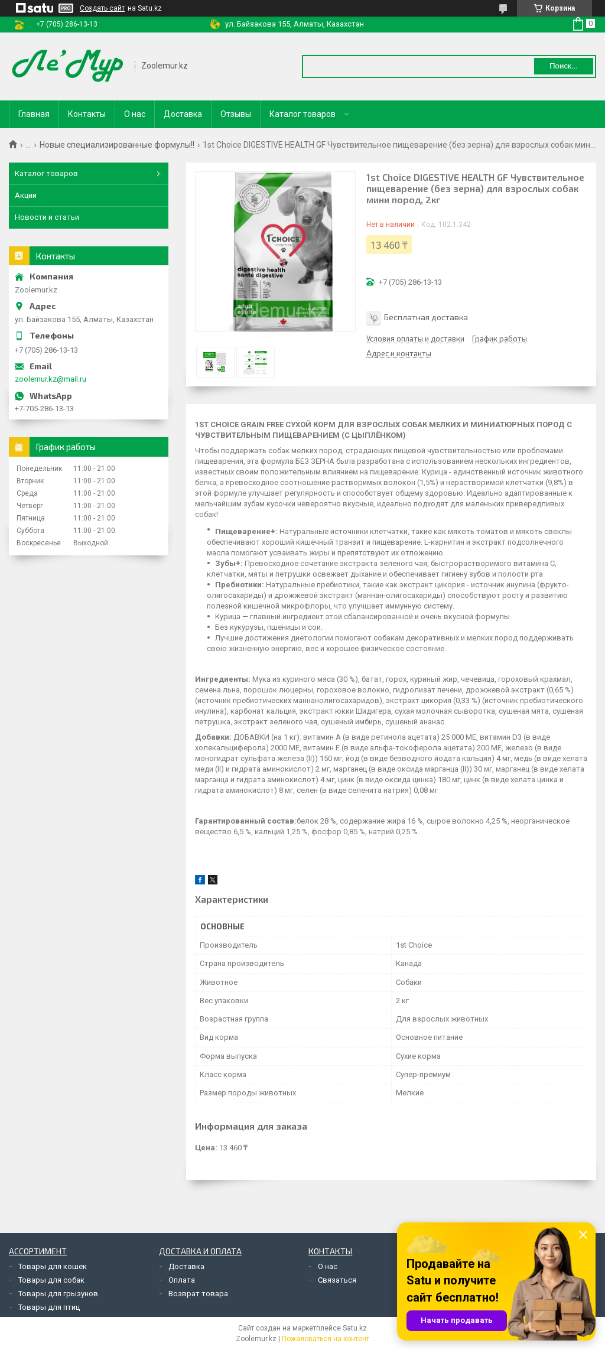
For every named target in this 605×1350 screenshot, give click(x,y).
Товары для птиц (49, 1307)
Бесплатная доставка (426, 317)
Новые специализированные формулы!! (117, 144)
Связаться (337, 1280)
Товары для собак (51, 1280)
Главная (34, 114)
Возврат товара (198, 1293)
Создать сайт (102, 8)
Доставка (183, 114)
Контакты (87, 114)
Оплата (181, 1280)
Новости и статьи (47, 217)
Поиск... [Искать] (563, 65)
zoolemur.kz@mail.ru (50, 379)
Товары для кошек (52, 1266)
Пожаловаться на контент (325, 1339)
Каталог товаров (302, 114)
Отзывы (235, 114)
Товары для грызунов (58, 1293)
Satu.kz (355, 1328)
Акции (26, 195)
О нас (134, 114)
